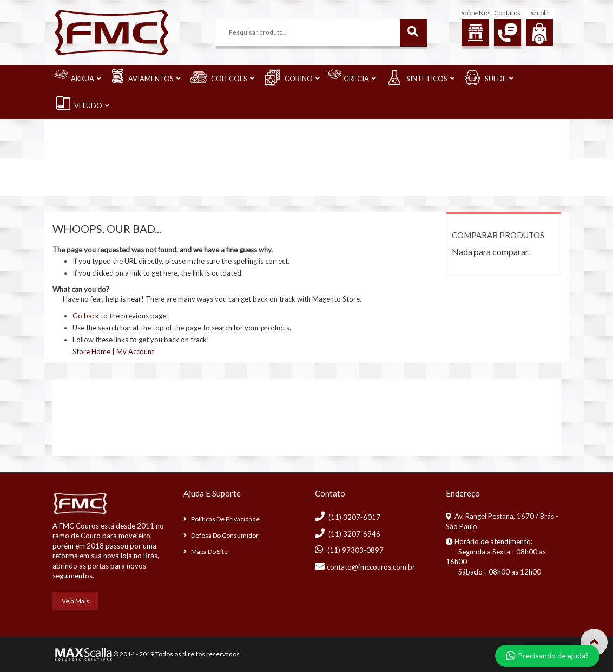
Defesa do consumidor (225, 535)
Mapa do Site (209, 551)
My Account (135, 351)
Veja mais (75, 601)
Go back (85, 315)
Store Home (91, 351)
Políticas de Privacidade (225, 519)
